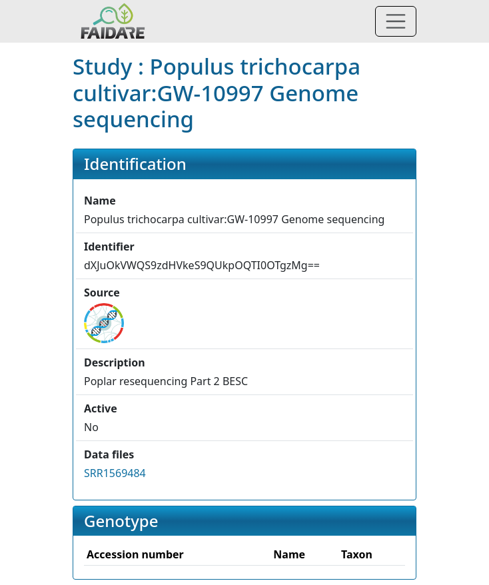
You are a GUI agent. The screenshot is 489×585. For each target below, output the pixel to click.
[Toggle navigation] (395, 21)
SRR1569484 (115, 473)
